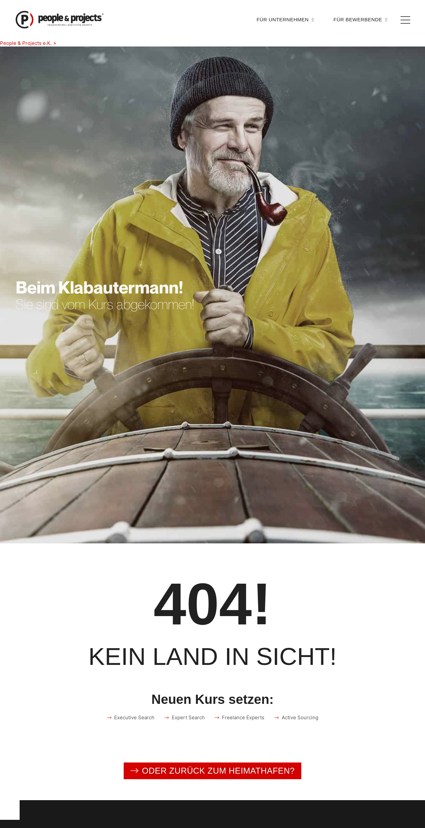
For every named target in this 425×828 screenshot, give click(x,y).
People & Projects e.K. (27, 43)
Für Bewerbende (360, 20)
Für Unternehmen (285, 20)
